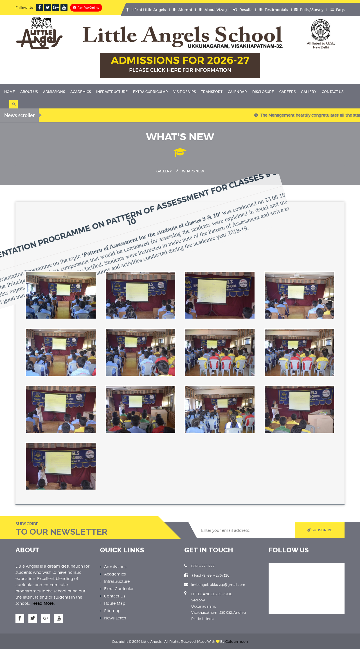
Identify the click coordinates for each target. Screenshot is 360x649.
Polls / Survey (308, 9)
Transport (211, 92)
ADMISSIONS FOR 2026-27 (180, 64)
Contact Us (332, 92)
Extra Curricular (150, 92)
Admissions (54, 92)
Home (9, 92)
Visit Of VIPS (184, 92)
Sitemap (112, 609)
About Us (29, 92)
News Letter (115, 617)
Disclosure (263, 92)
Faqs (337, 9)
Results (242, 9)
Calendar (237, 92)
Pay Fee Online (86, 8)
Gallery (308, 92)
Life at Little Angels (146, 9)
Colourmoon (237, 641)
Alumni (182, 9)
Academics (80, 92)
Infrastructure (112, 92)
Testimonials (273, 9)
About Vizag (213, 9)
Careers (287, 92)
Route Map (114, 602)
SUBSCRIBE (319, 529)
